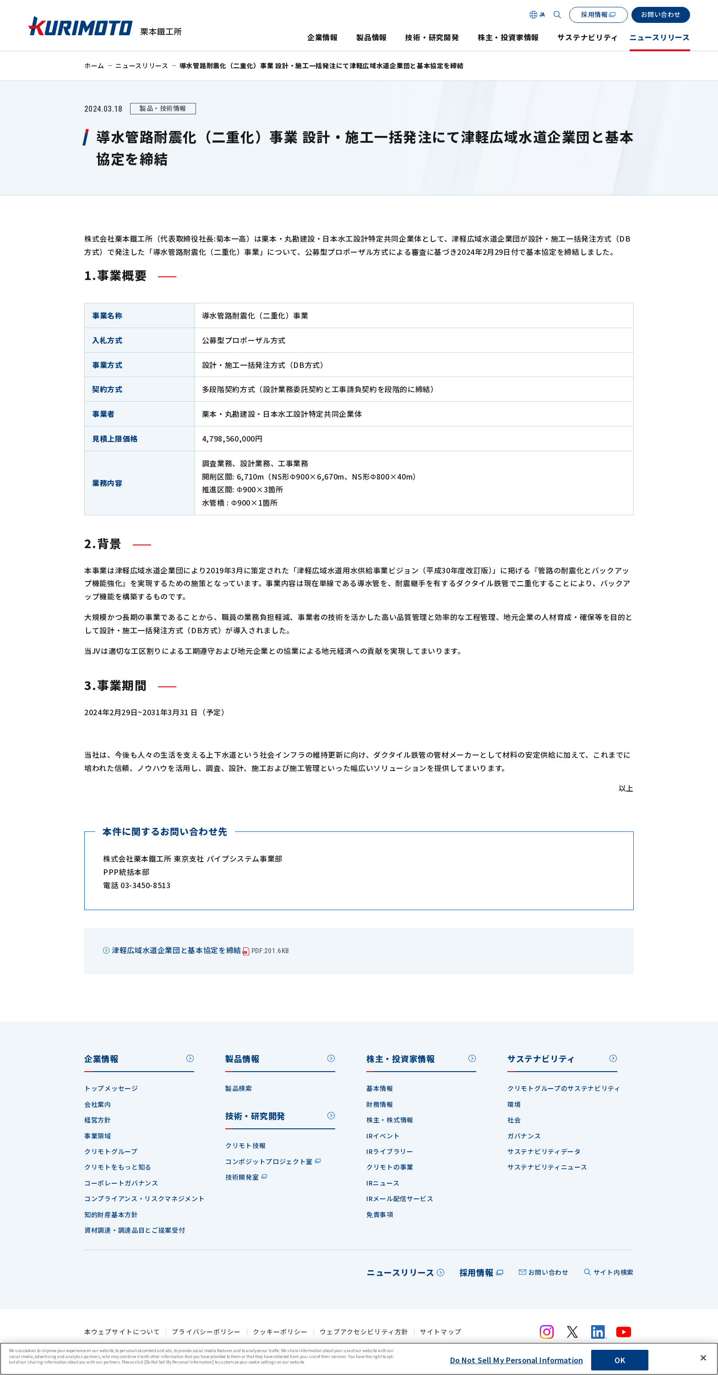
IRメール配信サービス (400, 1198)
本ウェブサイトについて (122, 1331)
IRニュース (382, 1182)
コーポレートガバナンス (121, 1182)
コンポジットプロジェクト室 (269, 1161)
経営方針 (97, 1119)
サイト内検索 (613, 1272)
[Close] (703, 1358)
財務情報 (379, 1104)
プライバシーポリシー (206, 1331)
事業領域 (97, 1135)
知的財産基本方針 (111, 1214)
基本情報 (379, 1088)
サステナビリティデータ (544, 1151)
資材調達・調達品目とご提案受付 (134, 1230)
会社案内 (97, 1104)
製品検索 (238, 1088)
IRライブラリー (389, 1151)
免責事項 (379, 1214)
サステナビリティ (587, 37)
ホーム (94, 65)
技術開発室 (242, 1176)
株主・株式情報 (389, 1119)
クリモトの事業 (389, 1166)
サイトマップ (441, 1331)
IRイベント (383, 1135)
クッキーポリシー (280, 1331)
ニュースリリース (660, 37)
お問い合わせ (548, 1272)
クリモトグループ (111, 1151)
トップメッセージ (111, 1088)
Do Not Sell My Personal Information (516, 1359)
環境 (514, 1104)
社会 (514, 1119)
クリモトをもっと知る (118, 1166)
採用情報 (476, 1272)
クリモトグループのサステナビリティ (564, 1088)
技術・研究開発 (432, 37)
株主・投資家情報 (508, 37)
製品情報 (371, 37)
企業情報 (322, 37)
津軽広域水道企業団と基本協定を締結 (200, 950)
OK (620, 1359)
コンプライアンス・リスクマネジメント (144, 1198)
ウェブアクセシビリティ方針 (364, 1331)
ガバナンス (524, 1135)
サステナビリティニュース (547, 1166)
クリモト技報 (245, 1145)
